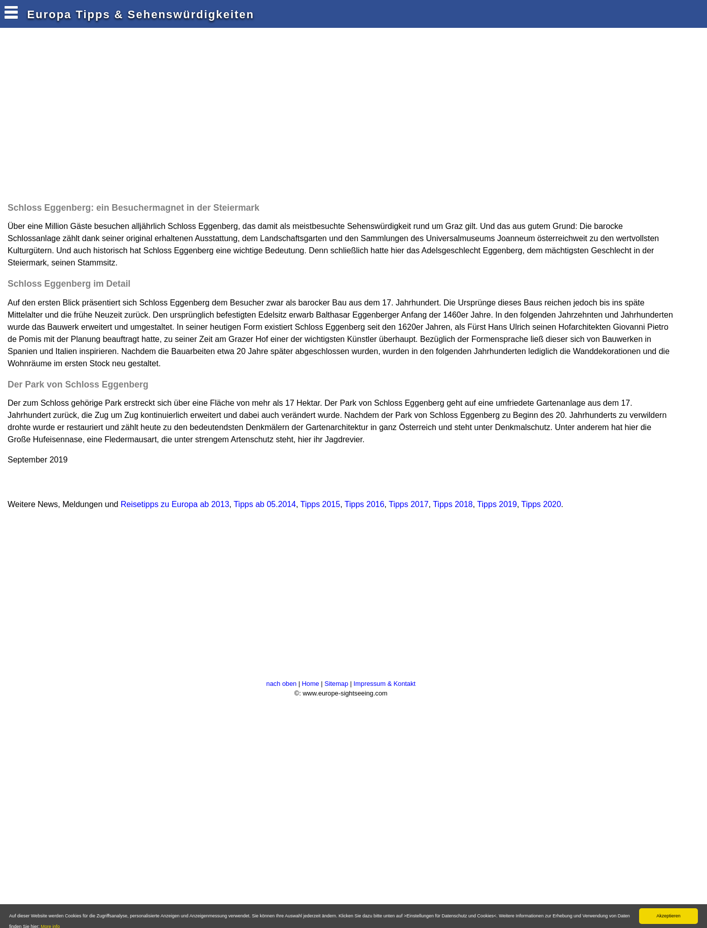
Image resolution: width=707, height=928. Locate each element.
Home (310, 683)
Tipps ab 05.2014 (265, 504)
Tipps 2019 (497, 504)
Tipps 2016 (365, 504)
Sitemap (336, 683)
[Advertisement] (189, 117)
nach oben (281, 683)
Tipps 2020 (542, 504)
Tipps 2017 (409, 504)
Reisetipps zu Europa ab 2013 (175, 504)
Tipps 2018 (453, 504)
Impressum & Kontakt (385, 683)
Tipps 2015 (321, 504)
